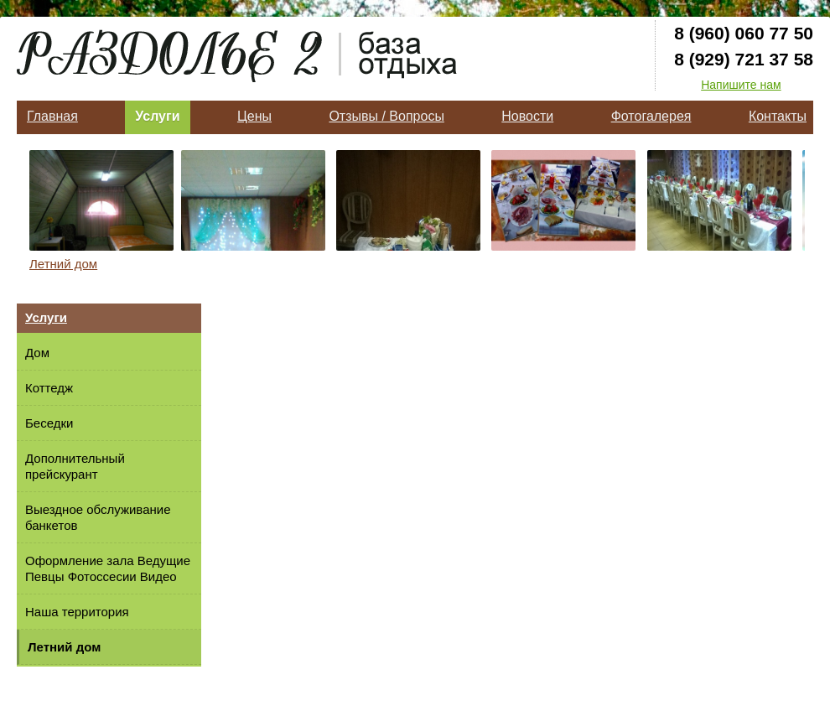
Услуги (157, 116)
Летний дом (63, 264)
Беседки (49, 423)
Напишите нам (741, 84)
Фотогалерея (651, 116)
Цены (254, 116)
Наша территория (77, 612)
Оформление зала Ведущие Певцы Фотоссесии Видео (107, 568)
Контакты (778, 116)
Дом (37, 352)
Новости (527, 116)
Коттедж (49, 388)
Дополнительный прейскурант (75, 466)
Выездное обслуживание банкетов (97, 517)
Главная (52, 116)
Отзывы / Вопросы (386, 116)
